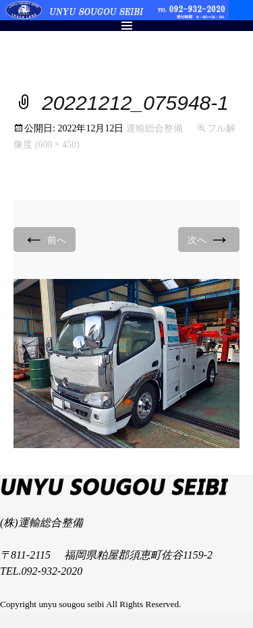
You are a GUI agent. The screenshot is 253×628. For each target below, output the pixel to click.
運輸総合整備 (154, 128)
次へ (209, 239)
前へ (44, 239)
